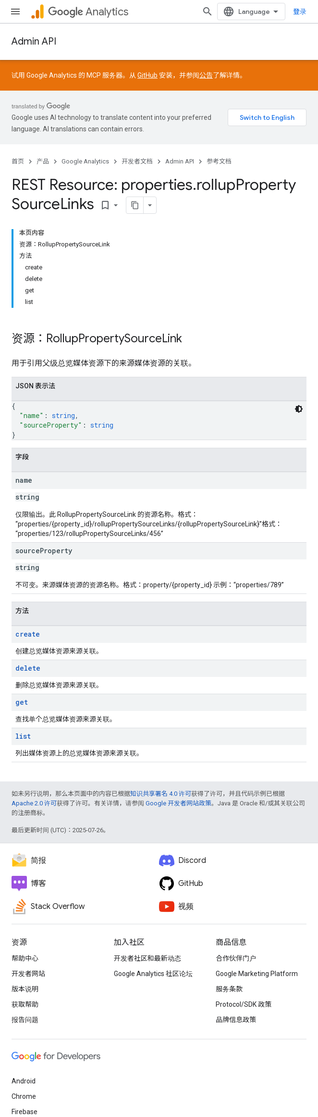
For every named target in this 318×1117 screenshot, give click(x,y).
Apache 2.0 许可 (34, 803)
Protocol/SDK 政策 (243, 1004)
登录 (299, 11)
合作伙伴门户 (236, 958)
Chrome (24, 1096)
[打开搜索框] (207, 11)
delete (27, 668)
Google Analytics (85, 161)
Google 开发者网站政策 (178, 803)
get (21, 702)
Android (24, 1081)
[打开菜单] (15, 11)
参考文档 (219, 161)
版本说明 (25, 989)
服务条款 (229, 989)
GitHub (147, 75)
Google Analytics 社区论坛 (153, 973)
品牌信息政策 (236, 1020)
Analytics (88, 11)
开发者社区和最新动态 (147, 958)
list (23, 736)
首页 (18, 161)
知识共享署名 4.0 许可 (160, 793)
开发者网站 (28, 973)
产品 (43, 161)
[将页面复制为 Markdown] (135, 205)
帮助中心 (25, 958)
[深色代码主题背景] (298, 409)
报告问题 (25, 1020)
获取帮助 (25, 1004)
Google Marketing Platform (257, 973)
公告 (206, 75)
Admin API (34, 41)
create (27, 634)
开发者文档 (137, 161)
